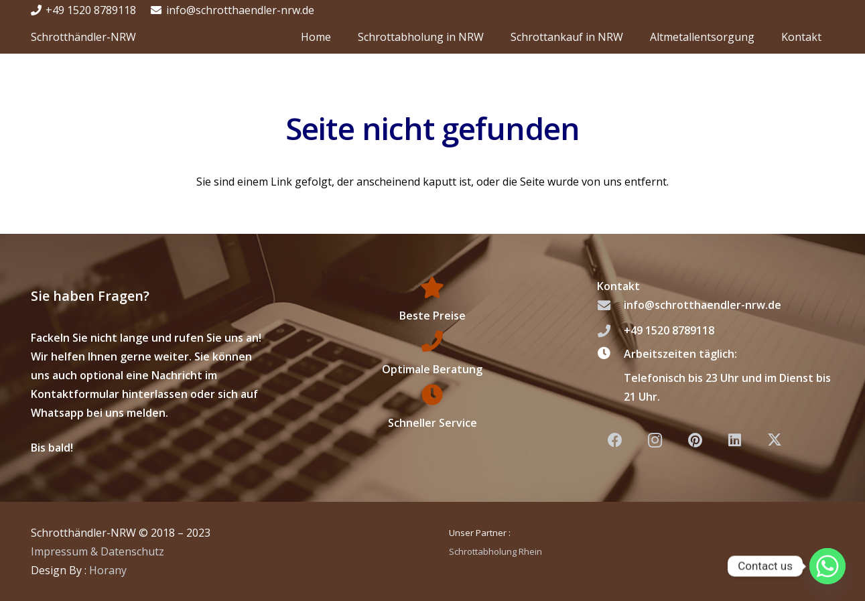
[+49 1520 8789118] (610, 330)
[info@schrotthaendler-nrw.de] (610, 305)
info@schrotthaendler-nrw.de (702, 304)
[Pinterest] (695, 440)
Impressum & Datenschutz (97, 551)
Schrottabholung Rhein (495, 551)
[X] (774, 440)
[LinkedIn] (734, 440)
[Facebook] (615, 440)
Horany (108, 570)
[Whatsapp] (827, 566)
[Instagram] (655, 440)
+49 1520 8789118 (669, 330)
